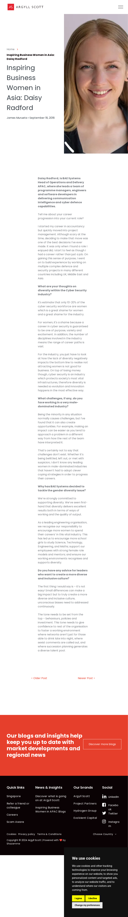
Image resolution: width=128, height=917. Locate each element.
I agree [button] (78, 898)
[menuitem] (21, 796)
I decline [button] (92, 898)
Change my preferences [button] (87, 905)
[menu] (120, 7)
